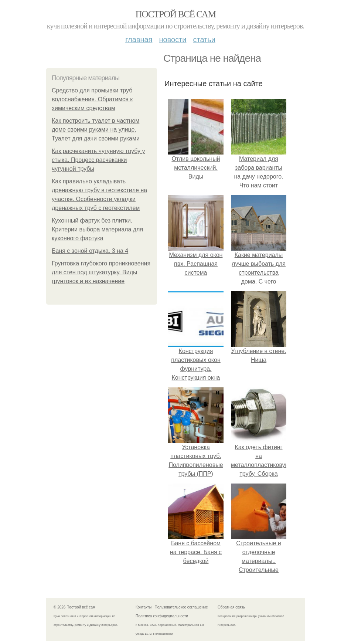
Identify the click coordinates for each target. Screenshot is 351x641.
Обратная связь (231, 607)
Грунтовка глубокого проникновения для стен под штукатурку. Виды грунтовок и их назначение (101, 272)
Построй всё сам (175, 14)
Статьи (204, 39)
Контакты (143, 607)
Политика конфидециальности (162, 616)
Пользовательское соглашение (181, 607)
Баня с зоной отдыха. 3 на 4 (90, 251)
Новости (172, 39)
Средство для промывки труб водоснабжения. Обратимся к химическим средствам (92, 99)
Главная (138, 39)
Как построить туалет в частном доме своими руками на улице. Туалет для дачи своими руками (96, 130)
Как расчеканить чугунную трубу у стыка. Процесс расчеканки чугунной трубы (98, 160)
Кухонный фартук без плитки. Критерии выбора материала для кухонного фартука (97, 229)
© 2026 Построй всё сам (74, 607)
